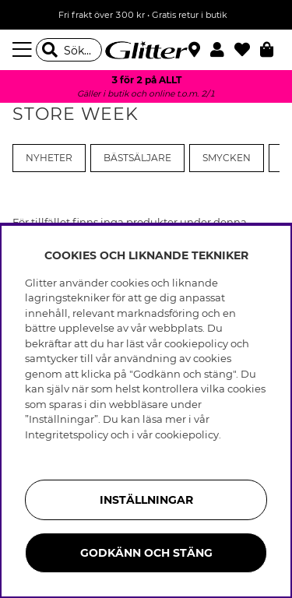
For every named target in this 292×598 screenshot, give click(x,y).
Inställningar (146, 500)
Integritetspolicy (66, 434)
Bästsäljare (137, 158)
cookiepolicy (187, 434)
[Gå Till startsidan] (146, 50)
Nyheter (49, 158)
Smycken (226, 158)
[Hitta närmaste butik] (196, 51)
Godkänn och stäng (146, 553)
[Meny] (24, 50)
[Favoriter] (247, 50)
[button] (222, 50)
